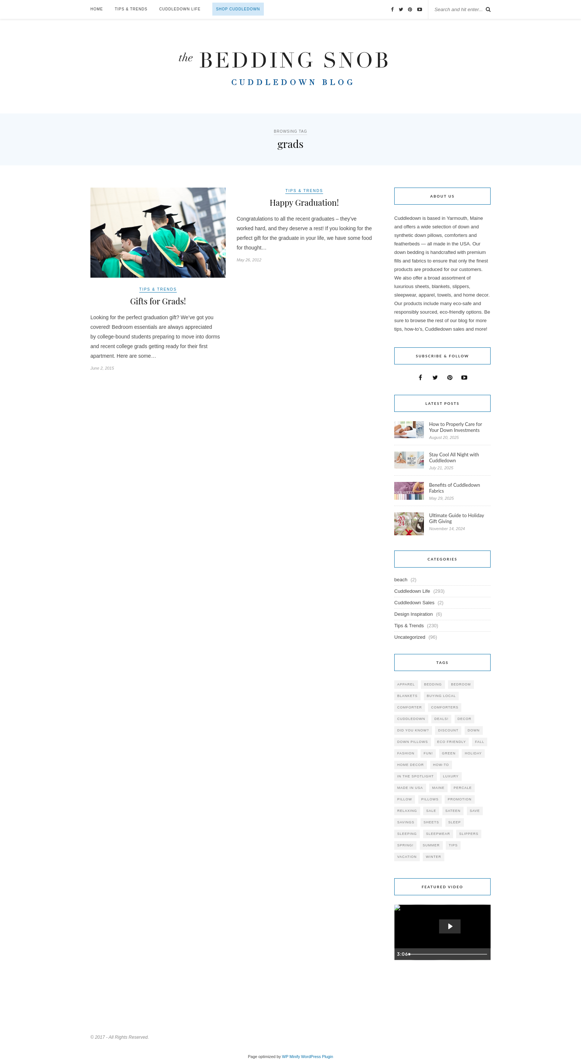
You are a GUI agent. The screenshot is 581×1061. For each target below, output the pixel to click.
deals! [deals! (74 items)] (441, 719)
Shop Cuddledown (238, 9)
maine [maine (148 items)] (438, 788)
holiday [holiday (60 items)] (473, 753)
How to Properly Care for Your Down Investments (455, 427)
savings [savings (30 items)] (405, 822)
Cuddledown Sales (414, 602)
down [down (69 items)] (474, 730)
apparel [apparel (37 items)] (406, 684)
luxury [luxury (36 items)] (450, 776)
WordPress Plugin (317, 1056)
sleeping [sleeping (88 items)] (407, 834)
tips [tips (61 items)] (453, 845)
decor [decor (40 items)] (465, 719)
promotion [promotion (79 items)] (460, 799)
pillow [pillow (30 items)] (404, 799)
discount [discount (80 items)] (448, 730)
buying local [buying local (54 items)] (441, 696)
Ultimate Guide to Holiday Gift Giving (456, 518)
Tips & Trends (131, 9)
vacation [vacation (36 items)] (407, 857)
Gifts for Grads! (158, 301)
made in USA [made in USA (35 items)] (410, 788)
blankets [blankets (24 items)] (407, 696)
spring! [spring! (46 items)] (405, 845)
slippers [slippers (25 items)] (468, 834)
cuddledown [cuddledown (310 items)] (411, 719)
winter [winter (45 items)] (433, 857)
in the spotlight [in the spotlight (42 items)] (415, 776)
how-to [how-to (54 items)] (441, 765)
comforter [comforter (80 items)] (409, 707)
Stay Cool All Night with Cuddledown (454, 457)
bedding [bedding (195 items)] (433, 684)
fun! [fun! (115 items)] (428, 753)
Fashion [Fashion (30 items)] (406, 753)
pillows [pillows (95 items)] (430, 799)
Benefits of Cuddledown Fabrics (454, 488)
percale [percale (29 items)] (463, 788)
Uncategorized (409, 637)
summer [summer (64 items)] (431, 845)
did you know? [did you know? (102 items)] (413, 730)
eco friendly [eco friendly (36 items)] (451, 742)
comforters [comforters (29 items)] (444, 707)
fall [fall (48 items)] (479, 742)
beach (400, 579)
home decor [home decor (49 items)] (410, 765)
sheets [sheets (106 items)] (431, 822)
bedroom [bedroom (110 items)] (461, 684)
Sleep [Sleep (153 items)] (454, 822)
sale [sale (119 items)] (431, 811)
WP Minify (291, 1056)
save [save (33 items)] (475, 811)
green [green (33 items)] (449, 753)
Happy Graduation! (304, 202)
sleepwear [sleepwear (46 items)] (438, 834)
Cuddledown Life (180, 9)
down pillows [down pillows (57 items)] (412, 742)
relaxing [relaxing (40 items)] (407, 811)
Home (96, 9)
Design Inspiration (413, 614)
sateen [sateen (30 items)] (453, 811)
